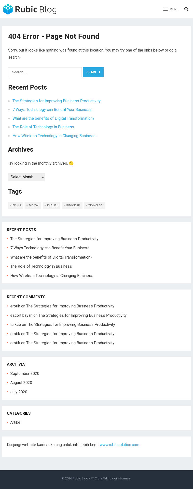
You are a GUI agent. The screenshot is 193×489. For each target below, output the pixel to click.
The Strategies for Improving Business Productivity (57, 101)
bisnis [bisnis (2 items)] (17, 205)
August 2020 (21, 382)
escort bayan (21, 315)
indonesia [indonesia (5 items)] (73, 205)
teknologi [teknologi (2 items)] (95, 205)
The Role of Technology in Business (43, 127)
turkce (15, 324)
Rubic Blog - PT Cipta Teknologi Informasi (102, 478)
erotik (15, 306)
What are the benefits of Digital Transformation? (54, 118)
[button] (171, 9)
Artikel (15, 422)
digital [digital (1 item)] (34, 205)
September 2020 (24, 373)
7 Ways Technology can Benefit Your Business (52, 109)
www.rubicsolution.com (119, 444)
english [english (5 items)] (52, 205)
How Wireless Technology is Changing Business (54, 135)
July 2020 (18, 392)
